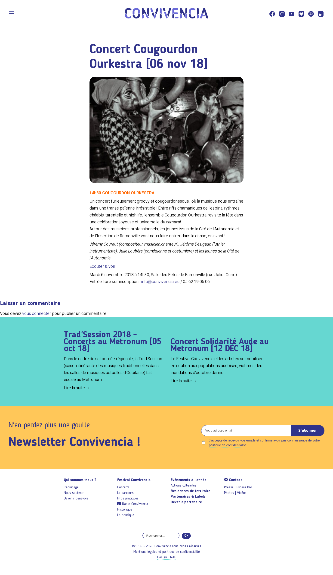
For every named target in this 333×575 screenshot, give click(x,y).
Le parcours (125, 493)
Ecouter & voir (102, 266)
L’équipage (71, 487)
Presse (229, 487)
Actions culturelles (183, 485)
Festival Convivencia (134, 480)
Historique (124, 509)
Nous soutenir (74, 493)
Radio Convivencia (135, 504)
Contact (233, 480)
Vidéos (242, 493)
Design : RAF (166, 557)
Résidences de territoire (190, 491)
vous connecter (36, 313)
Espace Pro (244, 487)
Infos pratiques (128, 498)
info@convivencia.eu (160, 281)
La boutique (125, 515)
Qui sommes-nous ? (80, 480)
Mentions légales (145, 552)
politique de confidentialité (227, 445)
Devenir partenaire (186, 502)
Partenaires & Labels (188, 497)
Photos (229, 493)
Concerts (123, 487)
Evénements (188, 480)
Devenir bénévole (76, 498)
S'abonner (307, 431)
